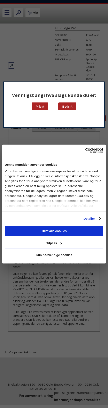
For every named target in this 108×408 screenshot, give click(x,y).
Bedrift (67, 106)
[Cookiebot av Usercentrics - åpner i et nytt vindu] (85, 150)
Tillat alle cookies (54, 231)
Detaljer (89, 218)
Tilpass (54, 243)
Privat (40, 106)
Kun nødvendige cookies (54, 255)
